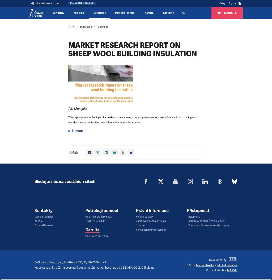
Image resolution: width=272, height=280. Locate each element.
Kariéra (149, 13)
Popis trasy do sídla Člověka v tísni (206, 221)
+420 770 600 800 (95, 221)
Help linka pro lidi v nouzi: (99, 216)
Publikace (86, 26)
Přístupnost (193, 216)
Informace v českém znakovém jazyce (208, 225)
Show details (53, 275)
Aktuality (58, 13)
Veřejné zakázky (145, 216)
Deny (243, 272)
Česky (222, 3)
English (232, 3)
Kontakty (168, 13)
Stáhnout (76, 131)
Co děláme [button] (100, 13)
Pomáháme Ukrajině (82, 3)
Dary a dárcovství (44, 225)
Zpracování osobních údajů (151, 221)
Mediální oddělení (44, 216)
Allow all (243, 255)
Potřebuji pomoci (125, 13)
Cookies (140, 225)
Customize (243, 264)
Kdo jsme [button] (79, 13)
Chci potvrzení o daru (97, 236)
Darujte (92, 230)
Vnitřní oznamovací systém (151, 230)
